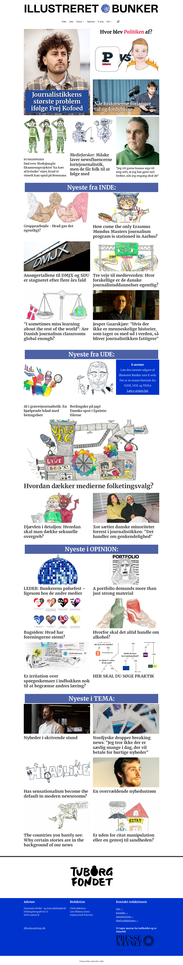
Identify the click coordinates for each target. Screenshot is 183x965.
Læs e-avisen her (137, 390)
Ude (71, 21)
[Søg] (118, 21)
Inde (64, 21)
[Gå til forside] (91, 8)
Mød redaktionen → (127, 920)
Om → (119, 908)
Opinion (91, 21)
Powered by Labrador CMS (91, 961)
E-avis (101, 21)
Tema (79, 21)
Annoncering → (125, 916)
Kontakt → (122, 912)
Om (108, 21)
